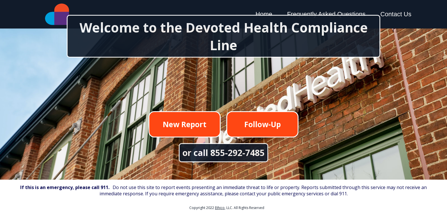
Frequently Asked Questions (326, 14)
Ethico (220, 207)
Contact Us (395, 14)
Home (263, 14)
